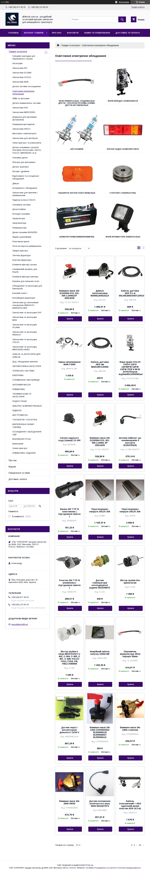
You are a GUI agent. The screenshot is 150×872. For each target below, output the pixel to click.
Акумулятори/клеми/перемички (76, 237)
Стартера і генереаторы (123, 193)
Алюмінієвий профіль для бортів (24, 270)
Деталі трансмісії (20, 167)
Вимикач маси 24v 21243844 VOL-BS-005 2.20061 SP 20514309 (100, 441)
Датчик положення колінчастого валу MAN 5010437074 (99, 803)
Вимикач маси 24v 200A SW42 (69, 802)
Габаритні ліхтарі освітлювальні (76, 193)
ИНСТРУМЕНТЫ (20, 415)
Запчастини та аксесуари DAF (26, 312)
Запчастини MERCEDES (23, 112)
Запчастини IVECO (21, 129)
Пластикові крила (20, 241)
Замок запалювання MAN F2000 (69, 363)
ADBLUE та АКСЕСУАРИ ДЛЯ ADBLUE (26, 355)
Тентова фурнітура (21, 255)
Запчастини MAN (20, 82)
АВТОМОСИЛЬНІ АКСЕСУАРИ (26, 366)
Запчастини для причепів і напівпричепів (25, 193)
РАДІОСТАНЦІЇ (19, 401)
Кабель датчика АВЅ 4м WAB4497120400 (100, 364)
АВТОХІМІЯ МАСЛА (21, 385)
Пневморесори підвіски (23, 124)
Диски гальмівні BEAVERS (24, 232)
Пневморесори (19, 228)
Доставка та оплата (127, 33)
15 (140, 845)
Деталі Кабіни (19, 209)
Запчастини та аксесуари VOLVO (24, 340)
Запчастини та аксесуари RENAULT (24, 333)
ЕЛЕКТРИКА (18, 375)
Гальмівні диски (19, 157)
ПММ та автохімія (20, 98)
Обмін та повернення (97, 33)
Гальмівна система (21, 205)
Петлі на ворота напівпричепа (26, 246)
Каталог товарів (33, 33)
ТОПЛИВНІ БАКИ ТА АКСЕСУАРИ (21, 395)
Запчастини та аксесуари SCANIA (24, 326)
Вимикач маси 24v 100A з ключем (130, 728)
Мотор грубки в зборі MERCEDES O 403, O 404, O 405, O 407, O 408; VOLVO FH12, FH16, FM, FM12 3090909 (69, 657)
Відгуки (12, 466)
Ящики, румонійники (21, 237)
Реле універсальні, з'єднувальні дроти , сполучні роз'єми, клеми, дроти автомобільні (76, 103)
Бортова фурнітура (21, 260)
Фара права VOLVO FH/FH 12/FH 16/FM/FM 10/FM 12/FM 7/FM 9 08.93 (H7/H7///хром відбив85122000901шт (130, 368)
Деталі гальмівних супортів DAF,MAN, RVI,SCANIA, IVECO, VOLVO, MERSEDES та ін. (26, 150)
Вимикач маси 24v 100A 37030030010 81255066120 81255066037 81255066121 (100, 732)
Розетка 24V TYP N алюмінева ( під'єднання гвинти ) (69, 584)
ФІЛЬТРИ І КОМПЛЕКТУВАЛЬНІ (27, 406)
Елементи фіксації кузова (24, 264)
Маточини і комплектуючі (24, 133)
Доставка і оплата (18, 479)
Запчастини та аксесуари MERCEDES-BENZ (24, 348)
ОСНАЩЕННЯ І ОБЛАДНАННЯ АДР (26, 433)
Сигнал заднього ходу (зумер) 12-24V (69, 439)
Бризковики (17, 443)
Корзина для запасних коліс (25, 281)
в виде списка (143, 248)
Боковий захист (19, 293)
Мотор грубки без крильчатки (130, 581)
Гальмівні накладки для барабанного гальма (23, 57)
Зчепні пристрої (19, 448)
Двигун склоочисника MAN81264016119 (100, 293)
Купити (70, 319)
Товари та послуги (70, 45)
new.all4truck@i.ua (19, 624)
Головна (13, 33)
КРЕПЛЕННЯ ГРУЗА (21, 439)
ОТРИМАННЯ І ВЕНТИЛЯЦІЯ (25, 380)
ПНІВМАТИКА (18, 389)
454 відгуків (124, 2)
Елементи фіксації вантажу (25, 276)
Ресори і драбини (20, 171)
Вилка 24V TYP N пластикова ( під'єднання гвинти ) (69, 513)
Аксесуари (17, 63)
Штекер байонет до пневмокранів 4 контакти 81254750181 (130, 441)
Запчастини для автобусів (25, 138)
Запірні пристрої (20, 251)
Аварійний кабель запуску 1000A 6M (100, 652)
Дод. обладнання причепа (25, 361)
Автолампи (76, 149)
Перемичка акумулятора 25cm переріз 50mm (130, 654)
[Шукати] (122, 19)
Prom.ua (89, 865)
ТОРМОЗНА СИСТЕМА (23, 371)
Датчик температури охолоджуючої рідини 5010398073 (99, 584)
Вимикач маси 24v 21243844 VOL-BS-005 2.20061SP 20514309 (69, 294)
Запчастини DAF (20, 107)
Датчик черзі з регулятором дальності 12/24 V (69, 730)
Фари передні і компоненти (123, 101)
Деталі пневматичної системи (26, 103)
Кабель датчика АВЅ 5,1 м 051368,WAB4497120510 (130, 293)
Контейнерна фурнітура (23, 298)
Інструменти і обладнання (24, 188)
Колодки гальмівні (21, 214)
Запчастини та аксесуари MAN (24, 318)
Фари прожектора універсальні (122, 237)
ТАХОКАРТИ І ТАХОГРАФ (24, 420)
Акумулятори (18, 218)
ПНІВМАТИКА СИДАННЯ (24, 453)
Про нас (57, 33)
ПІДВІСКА (17, 410)
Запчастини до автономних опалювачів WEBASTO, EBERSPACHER (25, 305)
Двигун (15, 183)
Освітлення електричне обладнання (23, 92)
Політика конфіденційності (129, 868)
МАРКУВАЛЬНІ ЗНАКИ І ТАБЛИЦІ (23, 425)
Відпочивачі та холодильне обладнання (25, 177)
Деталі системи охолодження (26, 86)
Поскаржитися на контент (105, 868)
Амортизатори (19, 223)
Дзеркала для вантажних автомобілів (24, 118)
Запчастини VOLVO (21, 77)
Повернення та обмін (19, 473)
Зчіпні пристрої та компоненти (26, 143)
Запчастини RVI (19, 68)
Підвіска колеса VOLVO (23, 200)
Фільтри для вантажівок (23, 162)
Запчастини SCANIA (22, 73)
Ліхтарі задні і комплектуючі (123, 149)
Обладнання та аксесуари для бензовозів (27, 287)
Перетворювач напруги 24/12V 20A (99, 510)
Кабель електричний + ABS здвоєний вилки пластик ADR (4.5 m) (130, 805)
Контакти (73, 33)
